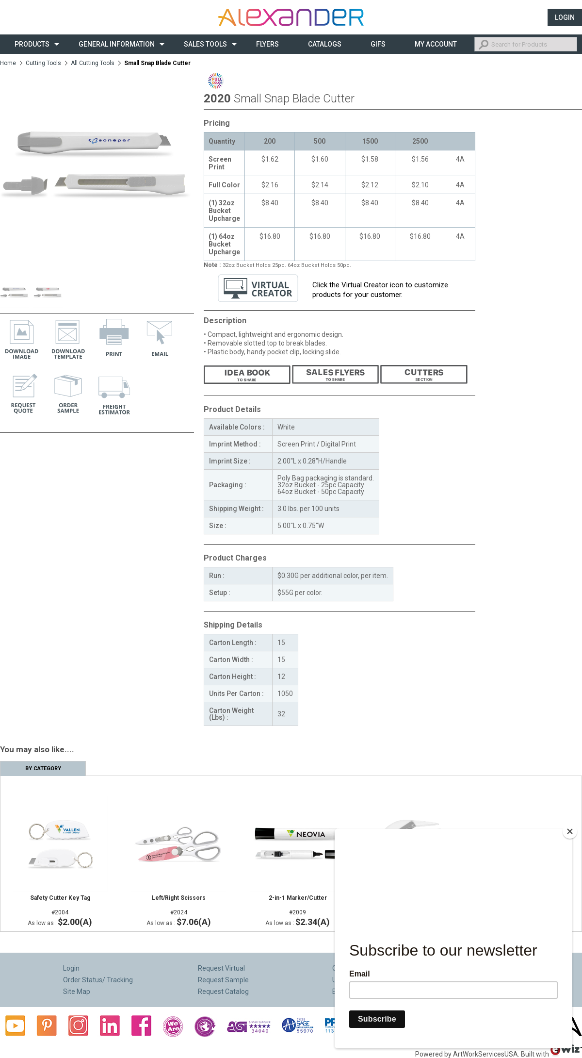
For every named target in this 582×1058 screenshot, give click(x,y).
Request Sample (223, 979)
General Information (117, 44)
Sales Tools (205, 44)
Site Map (76, 991)
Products (32, 44)
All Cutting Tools (92, 63)
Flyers (267, 44)
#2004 (60, 905)
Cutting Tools (43, 63)
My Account (436, 44)
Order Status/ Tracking (98, 979)
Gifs (378, 44)
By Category (43, 768)
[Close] (570, 831)
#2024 (178, 905)
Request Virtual (221, 968)
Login (565, 17)
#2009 (297, 905)
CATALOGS (324, 44)
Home (8, 63)
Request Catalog (223, 991)
